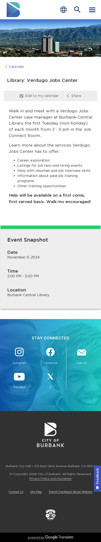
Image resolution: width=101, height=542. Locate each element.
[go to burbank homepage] (13, 9)
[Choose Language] (63, 9)
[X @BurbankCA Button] (50, 380)
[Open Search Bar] (77, 10)
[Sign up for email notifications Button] (82, 356)
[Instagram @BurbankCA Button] (19, 356)
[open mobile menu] (92, 10)
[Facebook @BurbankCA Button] (50, 356)
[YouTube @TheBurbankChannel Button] (19, 380)
